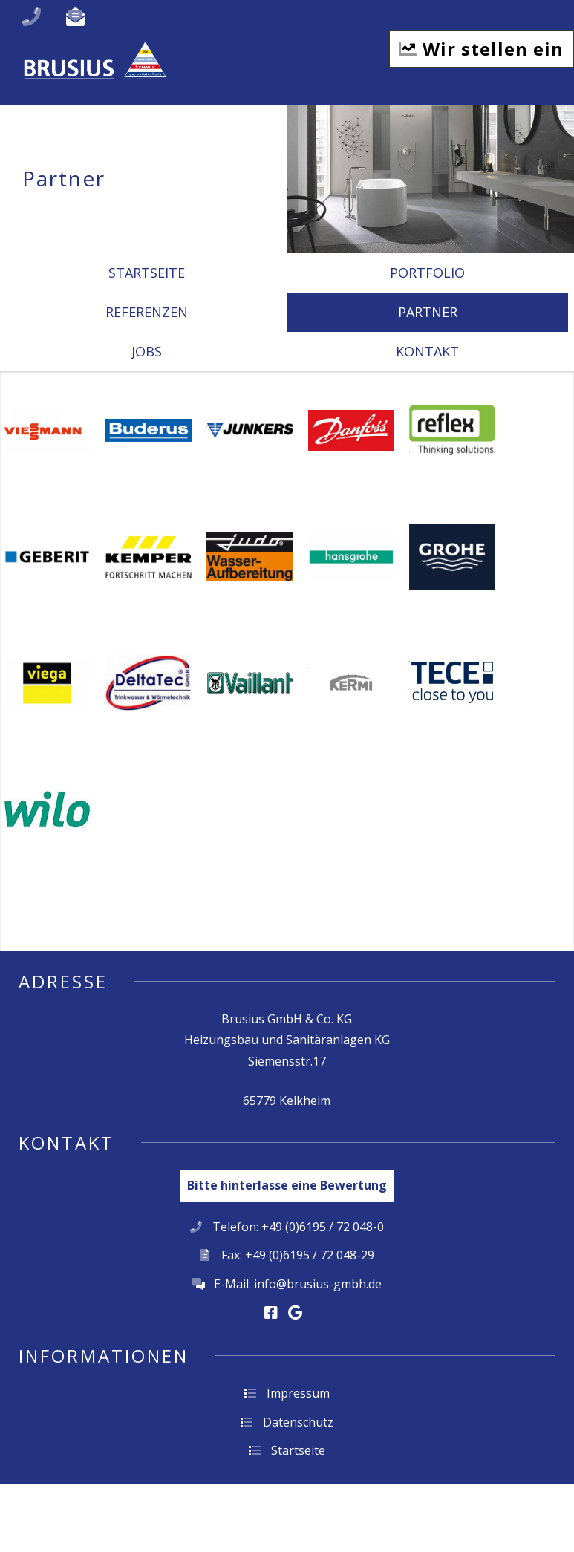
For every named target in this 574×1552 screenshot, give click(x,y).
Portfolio (427, 272)
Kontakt (427, 351)
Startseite (146, 272)
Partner (427, 312)
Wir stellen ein (481, 48)
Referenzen (146, 312)
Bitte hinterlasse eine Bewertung (287, 1185)
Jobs (146, 351)
